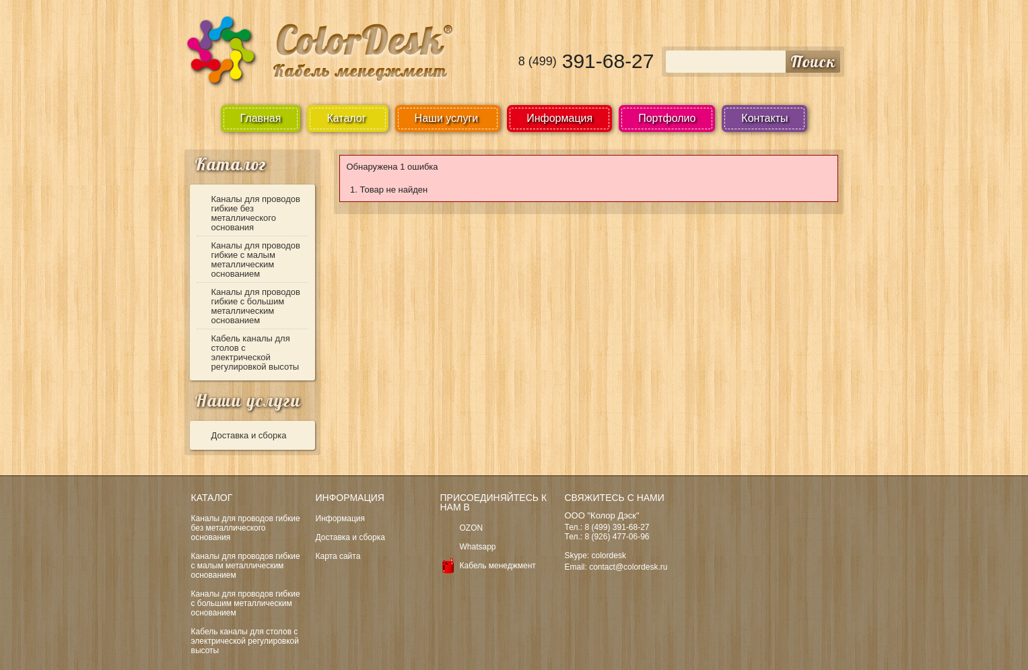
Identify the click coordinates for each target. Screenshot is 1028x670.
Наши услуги (248, 400)
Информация (559, 118)
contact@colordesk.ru (628, 567)
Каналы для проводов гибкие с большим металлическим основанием (256, 306)
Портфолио (666, 118)
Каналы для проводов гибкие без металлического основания (256, 213)
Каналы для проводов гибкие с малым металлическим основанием (256, 259)
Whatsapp (478, 546)
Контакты (764, 118)
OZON (471, 528)
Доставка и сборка (249, 435)
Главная (260, 118)
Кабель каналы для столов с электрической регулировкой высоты (255, 352)
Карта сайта (338, 556)
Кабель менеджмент (498, 565)
